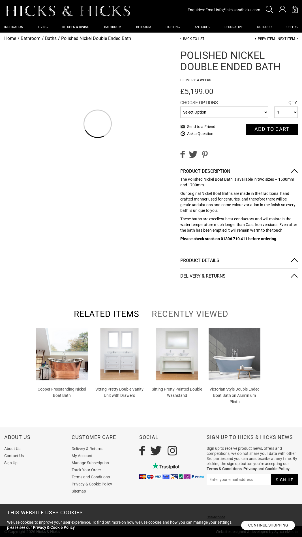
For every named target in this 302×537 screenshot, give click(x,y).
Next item (286, 39)
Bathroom (112, 27)
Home (10, 38)
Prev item (266, 39)
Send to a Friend (201, 126)
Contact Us (14, 455)
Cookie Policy (277, 468)
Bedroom (143, 27)
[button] (269, 9)
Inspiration (13, 27)
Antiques (202, 27)
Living (43, 27)
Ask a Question (200, 133)
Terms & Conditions (224, 468)
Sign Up (11, 463)
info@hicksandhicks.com (238, 10)
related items (106, 314)
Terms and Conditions (91, 477)
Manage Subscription (90, 463)
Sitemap (79, 491)
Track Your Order (86, 470)
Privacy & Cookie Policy (92, 484)
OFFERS (292, 27)
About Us (12, 448)
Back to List (193, 39)
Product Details (199, 260)
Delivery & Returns (203, 276)
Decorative (233, 27)
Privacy (250, 468)
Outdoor (264, 27)
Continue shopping (268, 525)
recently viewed (190, 314)
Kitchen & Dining (75, 27)
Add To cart (271, 129)
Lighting (173, 27)
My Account (82, 455)
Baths (51, 38)
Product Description (205, 171)
